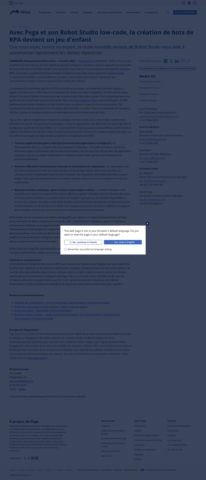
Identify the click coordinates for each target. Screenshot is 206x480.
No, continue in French (83, 242)
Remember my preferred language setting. (90, 249)
